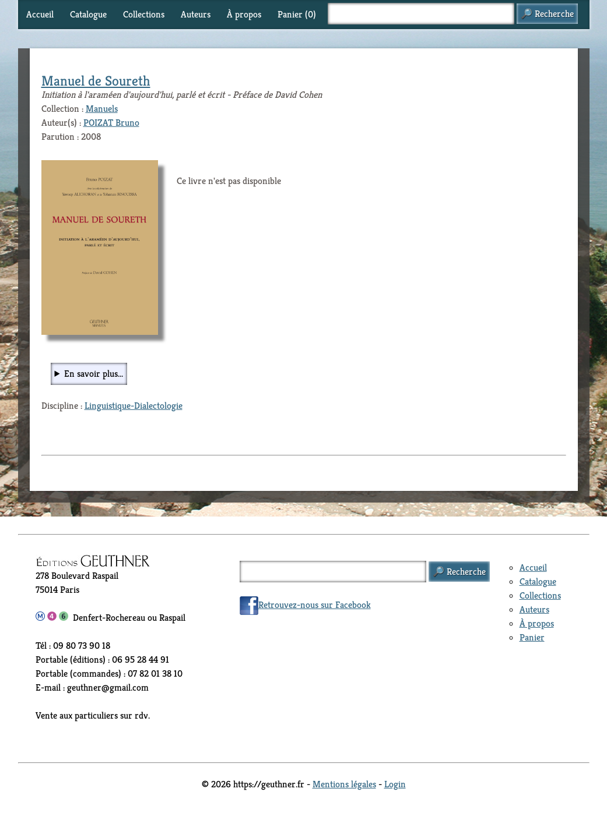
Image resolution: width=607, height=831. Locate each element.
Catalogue (88, 14)
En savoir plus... (93, 373)
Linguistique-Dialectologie (134, 405)
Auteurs (195, 14)
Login (395, 784)
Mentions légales (344, 784)
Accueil (40, 14)
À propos (244, 14)
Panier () (297, 14)
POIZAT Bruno (111, 122)
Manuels (102, 108)
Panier (532, 637)
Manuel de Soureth (95, 81)
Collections (143, 14)
